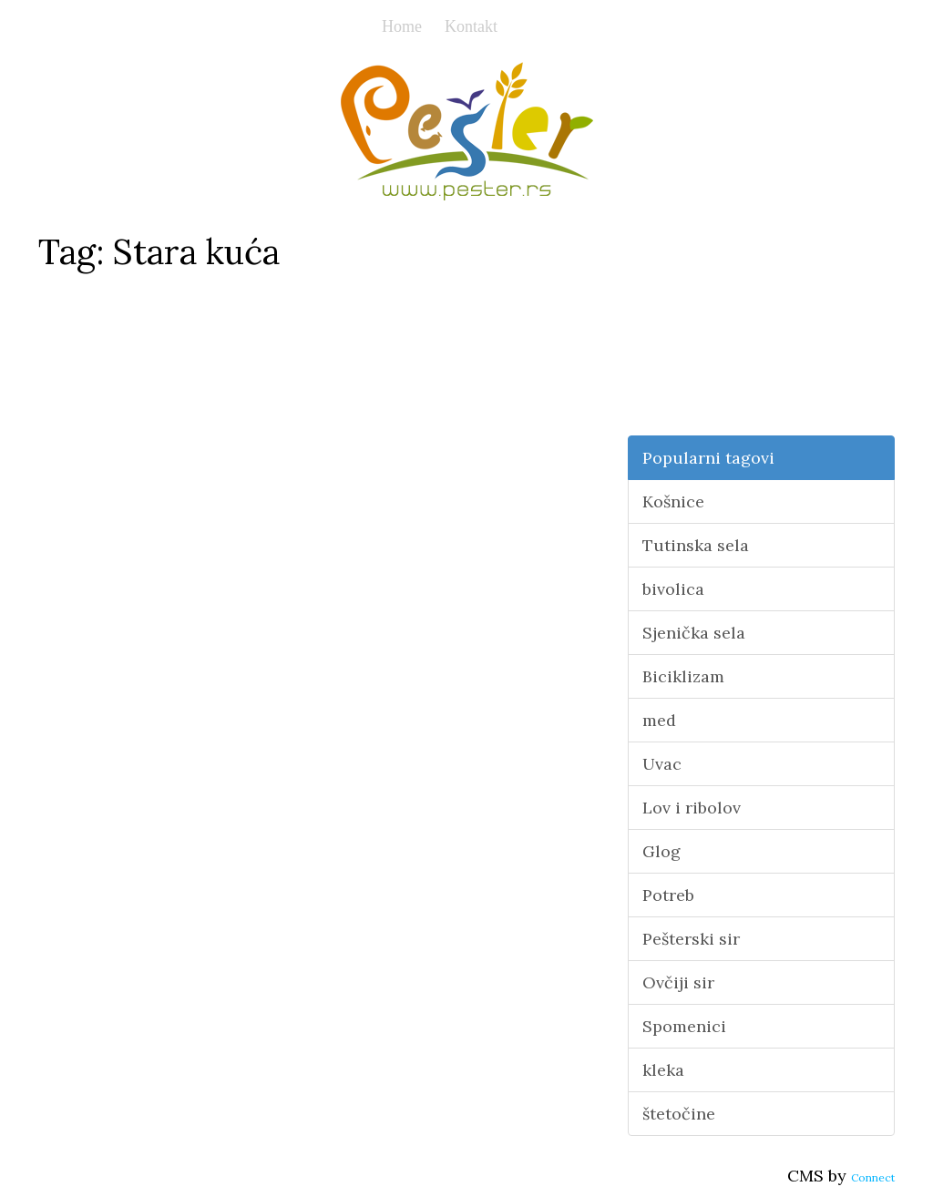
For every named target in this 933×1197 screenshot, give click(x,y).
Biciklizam (683, 676)
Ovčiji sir (678, 982)
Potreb (668, 895)
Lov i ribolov (691, 807)
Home (402, 26)
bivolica (673, 588)
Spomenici (684, 1026)
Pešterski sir (691, 938)
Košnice (673, 501)
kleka (663, 1069)
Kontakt (471, 26)
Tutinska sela (695, 545)
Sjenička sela (693, 632)
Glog (661, 851)
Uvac (662, 763)
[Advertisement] (761, 321)
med (659, 720)
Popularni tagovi (708, 457)
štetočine (678, 1113)
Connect (873, 1177)
